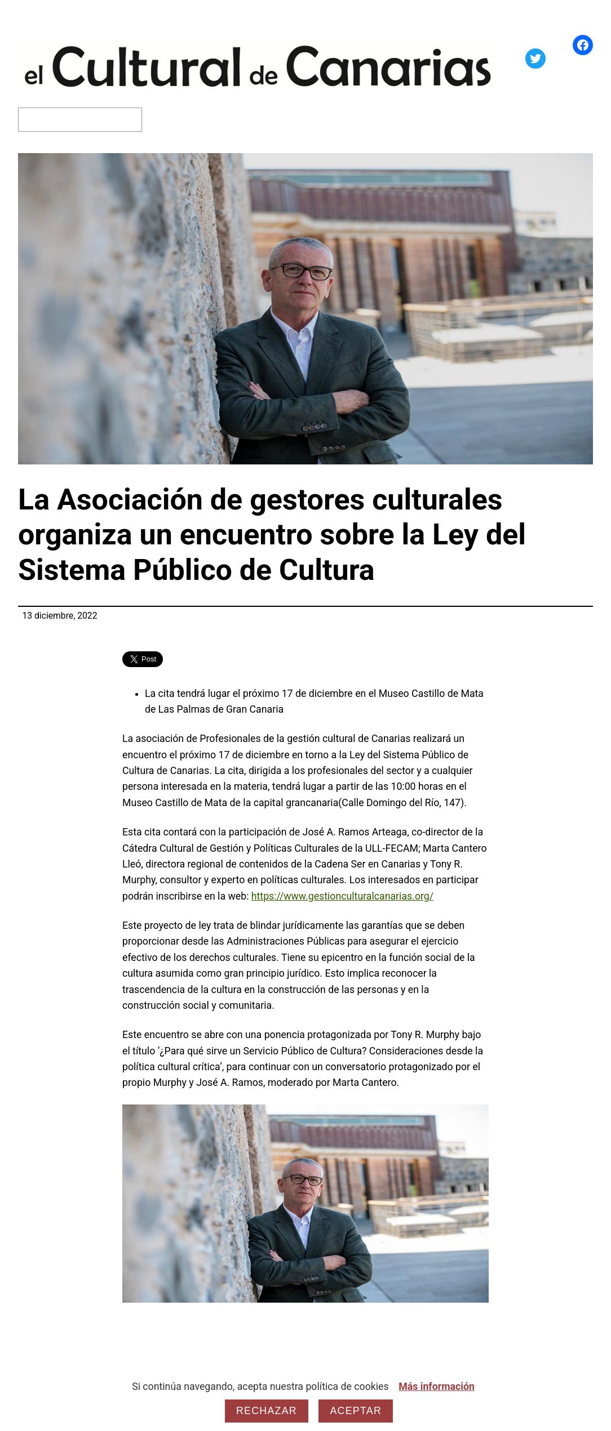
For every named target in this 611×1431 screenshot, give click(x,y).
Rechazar (266, 1410)
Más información (437, 1386)
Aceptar (356, 1410)
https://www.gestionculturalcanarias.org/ (342, 896)
